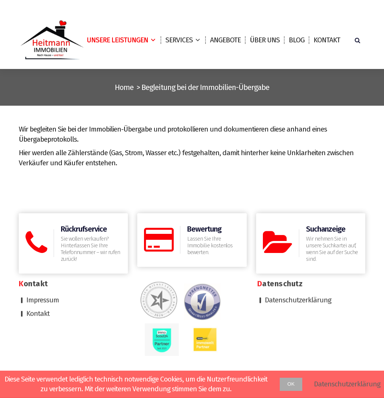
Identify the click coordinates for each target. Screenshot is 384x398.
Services (179, 40)
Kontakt (327, 40)
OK (291, 384)
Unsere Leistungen (117, 40)
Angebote (225, 40)
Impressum (42, 235)
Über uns (265, 40)
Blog (296, 40)
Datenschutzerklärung (298, 235)
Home (124, 87)
